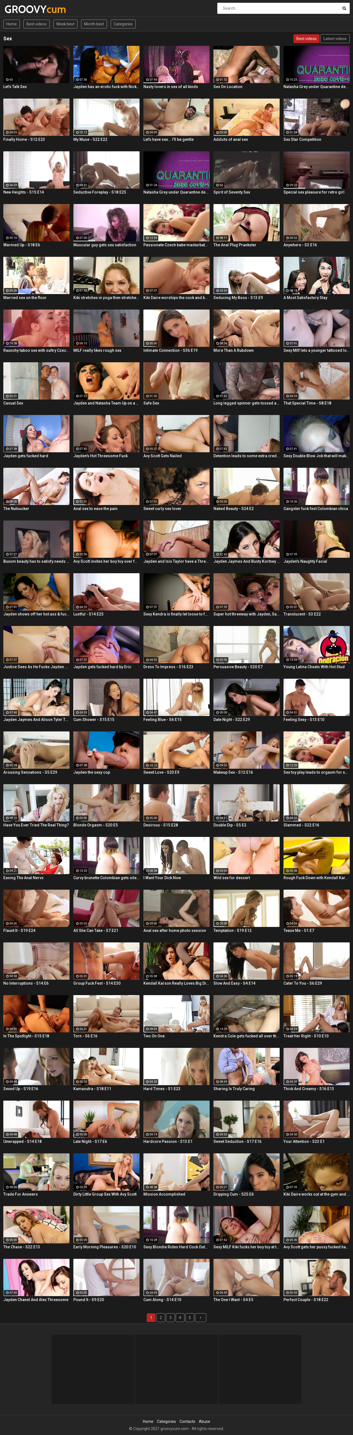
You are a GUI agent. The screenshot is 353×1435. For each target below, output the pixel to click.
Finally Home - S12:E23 (24, 139)
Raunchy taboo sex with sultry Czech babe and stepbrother (36, 350)
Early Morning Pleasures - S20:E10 (104, 1247)
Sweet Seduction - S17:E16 (237, 1141)
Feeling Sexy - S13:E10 (304, 719)
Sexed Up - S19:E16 (20, 1089)
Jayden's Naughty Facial (305, 561)
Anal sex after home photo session (174, 930)
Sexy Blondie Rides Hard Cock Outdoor (176, 1247)
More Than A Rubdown (233, 350)
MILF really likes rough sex (97, 350)
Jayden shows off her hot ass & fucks (36, 614)
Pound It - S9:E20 (88, 1299)
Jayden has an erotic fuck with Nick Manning (106, 86)
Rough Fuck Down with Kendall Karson (317, 878)
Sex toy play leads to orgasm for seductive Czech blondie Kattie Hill (317, 772)
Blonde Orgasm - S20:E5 (95, 825)
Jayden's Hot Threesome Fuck (100, 456)
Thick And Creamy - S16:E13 (309, 1089)
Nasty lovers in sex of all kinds (170, 86)
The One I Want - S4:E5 (233, 1299)
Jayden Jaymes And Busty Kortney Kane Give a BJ (246, 561)
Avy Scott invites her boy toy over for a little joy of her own (106, 561)
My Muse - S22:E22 (90, 139)
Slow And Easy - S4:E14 (234, 983)
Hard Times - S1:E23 (161, 1089)
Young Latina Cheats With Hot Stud (314, 667)
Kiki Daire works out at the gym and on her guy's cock (317, 1194)
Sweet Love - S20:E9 (161, 772)
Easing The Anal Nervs (23, 878)
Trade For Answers (20, 1194)
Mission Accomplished (164, 1194)
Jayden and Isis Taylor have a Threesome (176, 561)
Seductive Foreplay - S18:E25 (99, 192)
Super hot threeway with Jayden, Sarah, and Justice (246, 614)
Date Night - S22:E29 (231, 719)
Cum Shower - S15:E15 (93, 719)
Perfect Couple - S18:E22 (306, 1299)
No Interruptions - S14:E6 (26, 983)
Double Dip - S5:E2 (229, 825)
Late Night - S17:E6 (90, 1141)
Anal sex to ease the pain (95, 508)
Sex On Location (227, 86)
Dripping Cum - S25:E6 (233, 1194)
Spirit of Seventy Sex (231, 192)
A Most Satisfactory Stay (305, 297)
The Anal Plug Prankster (234, 245)
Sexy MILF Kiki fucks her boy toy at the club (246, 1247)
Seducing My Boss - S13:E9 (238, 297)
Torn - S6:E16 (85, 1036)
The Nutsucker (16, 508)
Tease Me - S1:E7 (299, 930)
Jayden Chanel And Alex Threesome (35, 1299)
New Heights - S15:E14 (23, 192)
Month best (94, 24)
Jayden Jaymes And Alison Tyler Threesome (36, 719)
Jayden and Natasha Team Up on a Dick (106, 403)
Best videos (36, 24)
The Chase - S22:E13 (21, 1247)
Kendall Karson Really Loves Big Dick (176, 983)
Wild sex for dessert (231, 878)
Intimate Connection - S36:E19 (170, 350)
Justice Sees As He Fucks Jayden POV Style (36, 667)
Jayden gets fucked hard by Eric (102, 667)
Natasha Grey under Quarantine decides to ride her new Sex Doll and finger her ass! (317, 86)
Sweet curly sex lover (162, 508)
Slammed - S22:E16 (301, 825)
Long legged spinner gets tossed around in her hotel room (246, 403)
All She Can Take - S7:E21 (95, 930)
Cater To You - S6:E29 (303, 983)
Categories (123, 24)
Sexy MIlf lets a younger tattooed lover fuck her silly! (317, 350)
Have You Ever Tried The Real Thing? (36, 825)
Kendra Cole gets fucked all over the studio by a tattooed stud (246, 1036)
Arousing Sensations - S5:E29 (30, 772)
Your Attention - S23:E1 (304, 1141)
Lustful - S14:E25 (88, 614)
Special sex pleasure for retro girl (314, 192)
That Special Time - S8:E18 (307, 403)
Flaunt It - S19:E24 (19, 930)
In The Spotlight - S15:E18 (26, 1036)
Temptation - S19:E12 (232, 930)
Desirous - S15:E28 (160, 825)
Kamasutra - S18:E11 (92, 1089)
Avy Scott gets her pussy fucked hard (317, 1247)
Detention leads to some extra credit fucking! (246, 456)
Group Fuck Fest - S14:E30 (97, 983)
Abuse (204, 1421)
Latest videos (335, 38)
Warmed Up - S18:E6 (21, 245)
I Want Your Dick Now (162, 878)
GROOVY (19, 9)
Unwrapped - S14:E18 (22, 1141)
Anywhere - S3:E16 (300, 245)
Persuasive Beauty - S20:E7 (238, 667)
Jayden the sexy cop (91, 772)
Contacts (187, 1421)
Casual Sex (13, 403)
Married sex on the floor (25, 297)
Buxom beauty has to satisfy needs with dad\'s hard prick (36, 561)
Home (11, 24)
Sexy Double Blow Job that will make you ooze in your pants (317, 456)
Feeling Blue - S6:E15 (162, 719)
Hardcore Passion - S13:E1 (167, 1141)
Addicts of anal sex (230, 139)
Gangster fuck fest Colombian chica (316, 508)
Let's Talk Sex (15, 86)
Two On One (154, 1036)
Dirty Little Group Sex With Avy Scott (105, 1194)
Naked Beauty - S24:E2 (233, 508)
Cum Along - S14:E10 (162, 1299)
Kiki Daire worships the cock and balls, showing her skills (176, 297)
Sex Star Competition (302, 139)
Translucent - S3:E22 (302, 614)
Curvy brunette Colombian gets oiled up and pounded (106, 878)
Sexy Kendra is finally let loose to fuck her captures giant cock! (176, 614)
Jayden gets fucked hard (25, 456)
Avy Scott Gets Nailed (162, 456)
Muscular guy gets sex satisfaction (104, 245)
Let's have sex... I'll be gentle (168, 139)
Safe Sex (151, 403)
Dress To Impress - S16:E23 (168, 667)
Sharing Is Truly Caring (234, 1089)
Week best (65, 24)
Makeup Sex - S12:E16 (233, 772)
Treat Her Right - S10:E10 (306, 1036)
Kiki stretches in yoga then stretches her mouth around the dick (106, 297)
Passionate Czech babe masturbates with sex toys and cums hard (176, 245)
